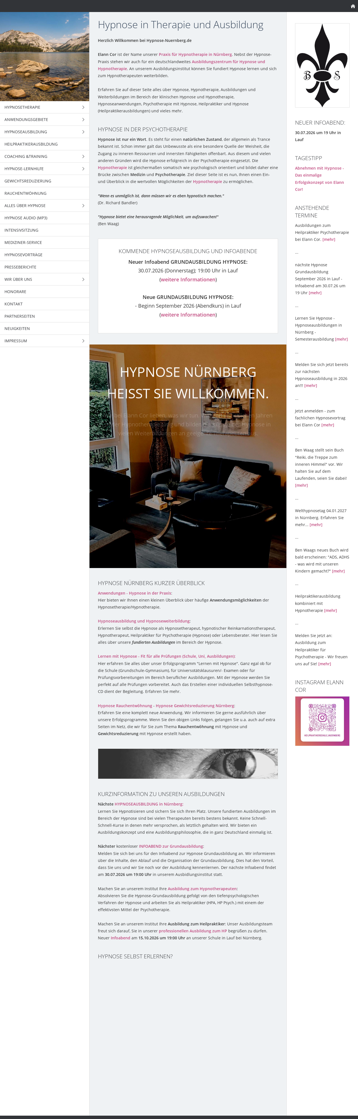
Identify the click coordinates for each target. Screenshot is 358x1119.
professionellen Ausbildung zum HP (193, 930)
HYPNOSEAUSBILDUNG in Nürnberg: (149, 804)
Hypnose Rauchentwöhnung (125, 705)
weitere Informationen (188, 279)
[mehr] (328, 239)
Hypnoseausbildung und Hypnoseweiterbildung (144, 621)
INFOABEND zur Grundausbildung (171, 846)
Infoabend (120, 937)
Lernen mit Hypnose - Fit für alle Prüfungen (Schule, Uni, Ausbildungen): (166, 656)
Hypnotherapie (112, 167)
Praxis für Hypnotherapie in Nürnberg (195, 54)
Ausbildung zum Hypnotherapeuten (202, 888)
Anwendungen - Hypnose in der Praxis (134, 593)
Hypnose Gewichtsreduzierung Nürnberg (195, 705)
